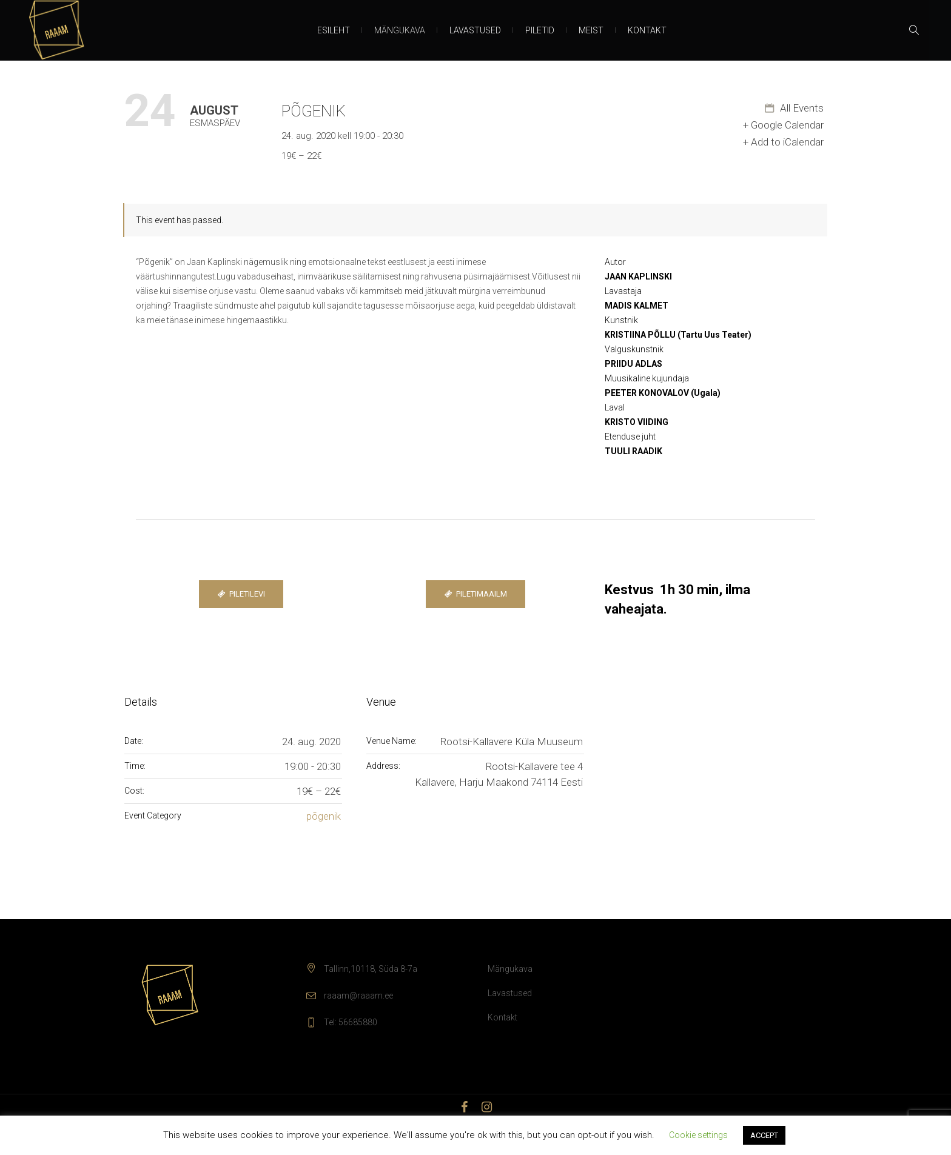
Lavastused (510, 993)
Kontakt (502, 1017)
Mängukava (510, 969)
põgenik (323, 816)
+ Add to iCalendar (783, 142)
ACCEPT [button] (764, 1135)
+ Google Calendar (783, 125)
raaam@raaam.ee (358, 995)
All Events (801, 108)
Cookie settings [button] (698, 1135)
